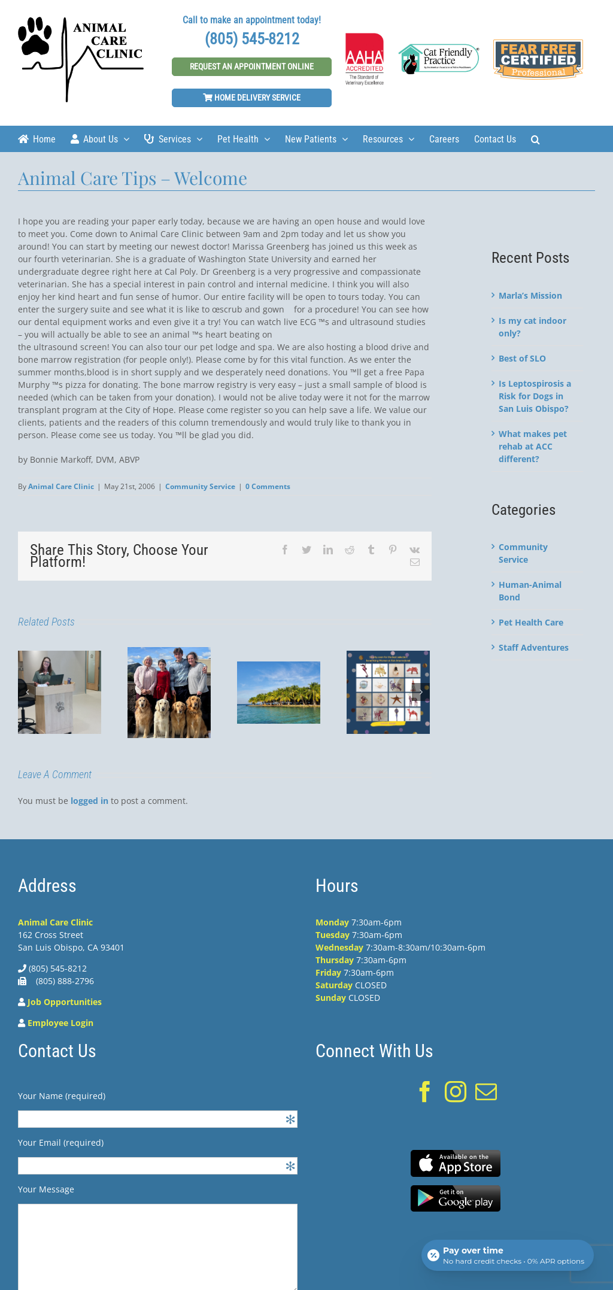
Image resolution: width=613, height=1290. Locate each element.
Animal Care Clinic (61, 486)
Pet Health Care (531, 622)
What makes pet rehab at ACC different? (533, 446)
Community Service (200, 486)
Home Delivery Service (252, 97)
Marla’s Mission (530, 295)
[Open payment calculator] (507, 1255)
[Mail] (486, 1092)
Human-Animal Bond (530, 591)
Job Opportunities (65, 1001)
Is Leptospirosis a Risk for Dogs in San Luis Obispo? (535, 396)
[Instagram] (455, 1092)
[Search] (535, 138)
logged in (89, 800)
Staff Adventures (534, 647)
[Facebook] (425, 1092)
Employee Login (60, 1022)
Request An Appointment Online (252, 66)
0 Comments (267, 486)
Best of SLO (522, 358)
